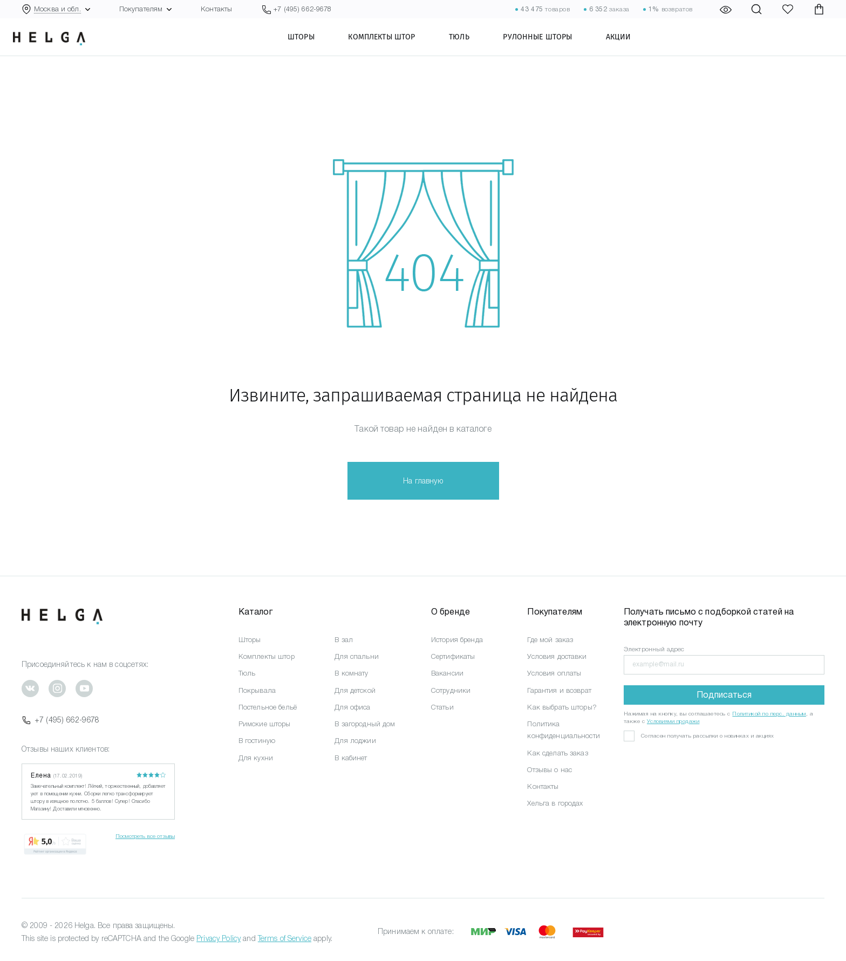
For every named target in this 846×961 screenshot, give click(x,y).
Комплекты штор (394, 45)
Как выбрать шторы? (562, 707)
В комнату (351, 673)
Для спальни (357, 656)
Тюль (472, 45)
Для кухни (255, 758)
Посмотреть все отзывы (145, 836)
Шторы (314, 45)
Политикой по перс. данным (769, 714)
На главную (422, 480)
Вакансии (447, 673)
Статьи (442, 707)
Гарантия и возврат (559, 690)
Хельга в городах (555, 803)
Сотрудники (450, 690)
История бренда (457, 640)
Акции (631, 45)
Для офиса (352, 707)
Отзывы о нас (549, 770)
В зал (344, 640)
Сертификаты (453, 656)
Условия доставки (556, 656)
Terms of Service (284, 938)
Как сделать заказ (557, 753)
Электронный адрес (654, 649)
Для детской (355, 690)
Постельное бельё (267, 707)
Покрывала (257, 690)
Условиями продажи (673, 721)
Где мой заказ (550, 640)
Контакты (216, 9)
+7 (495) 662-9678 (60, 719)
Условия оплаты (554, 673)
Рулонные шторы (550, 45)
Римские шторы (264, 724)
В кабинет (351, 758)
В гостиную (256, 741)
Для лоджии (355, 741)
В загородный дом (365, 724)
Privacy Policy (218, 938)
